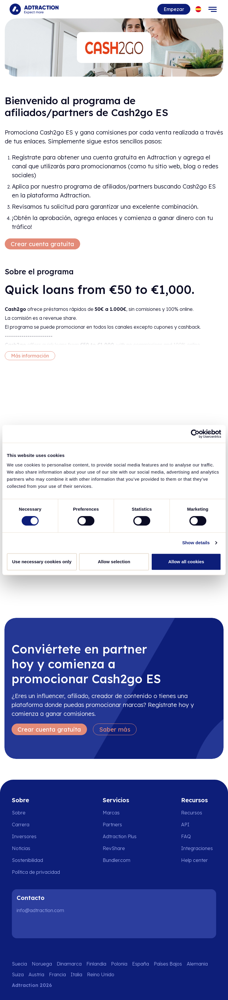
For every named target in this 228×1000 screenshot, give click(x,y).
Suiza (18, 974)
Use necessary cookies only (42, 561)
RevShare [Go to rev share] (114, 848)
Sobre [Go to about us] (19, 813)
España (140, 964)
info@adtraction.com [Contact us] (40, 910)
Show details (196, 542)
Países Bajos (168, 964)
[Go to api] (198, 824)
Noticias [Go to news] (21, 848)
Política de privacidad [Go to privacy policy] (36, 872)
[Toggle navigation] (212, 9)
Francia (57, 974)
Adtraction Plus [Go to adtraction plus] (120, 836)
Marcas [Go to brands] (111, 813)
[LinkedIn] (24, 926)
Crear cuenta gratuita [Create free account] (42, 244)
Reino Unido (100, 974)
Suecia (19, 964)
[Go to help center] (198, 860)
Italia (76, 974)
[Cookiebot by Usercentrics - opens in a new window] (195, 433)
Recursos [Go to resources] (191, 813)
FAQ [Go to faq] (186, 836)
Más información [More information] (30, 356)
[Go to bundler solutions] (121, 860)
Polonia (119, 964)
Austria (36, 974)
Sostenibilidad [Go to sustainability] (27, 860)
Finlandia (96, 964)
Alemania (197, 964)
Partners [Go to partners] (112, 824)
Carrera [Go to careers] (20, 824)
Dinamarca (69, 964)
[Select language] (198, 9)
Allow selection (114, 561)
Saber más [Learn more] (114, 729)
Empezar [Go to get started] (174, 9)
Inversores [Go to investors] (24, 836)
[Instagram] (43, 926)
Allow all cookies (186, 561)
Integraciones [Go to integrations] (197, 848)
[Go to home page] (34, 9)
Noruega (42, 964)
